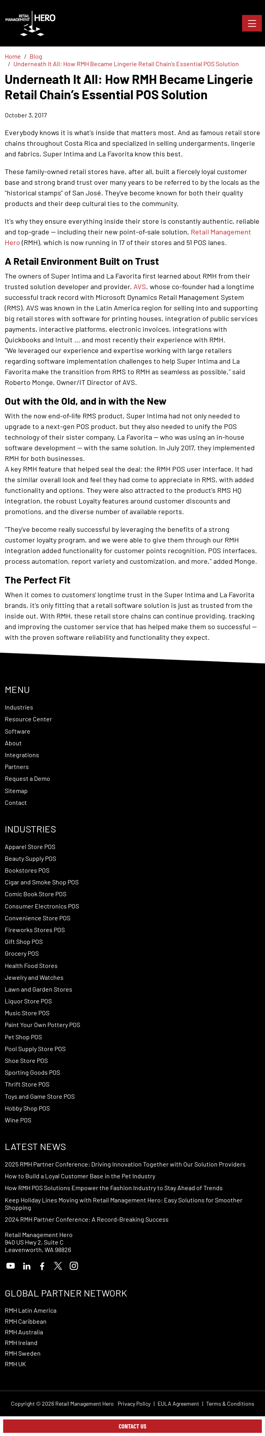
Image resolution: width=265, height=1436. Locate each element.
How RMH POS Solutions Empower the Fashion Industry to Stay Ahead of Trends (114, 1187)
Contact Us (132, 1426)
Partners (17, 766)
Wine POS (18, 1120)
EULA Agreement (178, 1404)
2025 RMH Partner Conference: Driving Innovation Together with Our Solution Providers (125, 1164)
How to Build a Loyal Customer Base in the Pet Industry (80, 1176)
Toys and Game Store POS (40, 1096)
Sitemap (16, 790)
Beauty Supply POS (30, 858)
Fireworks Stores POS (35, 929)
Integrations (22, 754)
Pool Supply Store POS (35, 1048)
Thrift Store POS (27, 1084)
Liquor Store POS (28, 1001)
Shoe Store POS (26, 1060)
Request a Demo (27, 778)
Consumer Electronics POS (42, 906)
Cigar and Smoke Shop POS (42, 882)
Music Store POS (27, 1012)
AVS (139, 286)
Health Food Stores (31, 965)
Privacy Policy (134, 1404)
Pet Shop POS (23, 1036)
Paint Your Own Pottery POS (42, 1024)
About (13, 743)
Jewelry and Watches (34, 977)
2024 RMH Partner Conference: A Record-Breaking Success (87, 1219)
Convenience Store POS (37, 917)
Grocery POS (22, 953)
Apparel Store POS (30, 846)
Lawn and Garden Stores (38, 989)
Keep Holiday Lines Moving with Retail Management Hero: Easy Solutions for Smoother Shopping (123, 1203)
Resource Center (28, 719)
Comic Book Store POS (35, 893)
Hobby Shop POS (27, 1108)
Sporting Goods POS (32, 1072)
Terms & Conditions (230, 1404)
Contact (16, 802)
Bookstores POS (27, 870)
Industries (19, 707)
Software (17, 731)
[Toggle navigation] (252, 23)
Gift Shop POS (24, 941)
